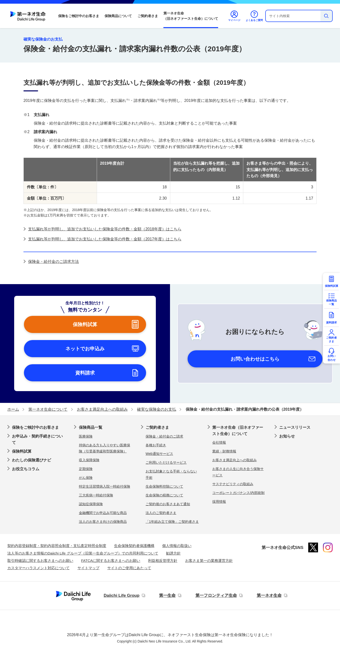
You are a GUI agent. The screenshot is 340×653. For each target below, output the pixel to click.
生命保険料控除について (164, 486)
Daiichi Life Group (121, 595)
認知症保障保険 (91, 504)
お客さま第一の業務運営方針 (209, 560)
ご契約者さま (148, 16)
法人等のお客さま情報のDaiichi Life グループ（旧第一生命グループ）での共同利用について (82, 553)
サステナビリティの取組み (232, 484)
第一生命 (167, 595)
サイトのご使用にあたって (129, 568)
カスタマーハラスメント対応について (38, 568)
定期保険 (86, 469)
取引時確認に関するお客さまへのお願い (40, 560)
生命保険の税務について (164, 495)
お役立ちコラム (25, 469)
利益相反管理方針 (162, 560)
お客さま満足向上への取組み (234, 460)
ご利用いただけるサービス (166, 462)
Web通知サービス (159, 454)
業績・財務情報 (224, 451)
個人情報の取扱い (176, 546)
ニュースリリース (294, 427)
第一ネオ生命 (269, 595)
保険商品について (118, 16)
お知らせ (287, 436)
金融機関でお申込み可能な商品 (103, 513)
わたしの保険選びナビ (31, 460)
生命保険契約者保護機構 (134, 546)
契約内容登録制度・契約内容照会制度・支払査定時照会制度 (56, 546)
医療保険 (86, 436)
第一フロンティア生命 (216, 595)
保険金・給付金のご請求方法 (53, 261)
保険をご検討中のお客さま (78, 16)
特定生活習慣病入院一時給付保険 (104, 486)
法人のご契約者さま (161, 513)
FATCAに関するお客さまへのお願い (110, 560)
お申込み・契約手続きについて (37, 439)
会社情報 (219, 442)
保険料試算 (22, 451)
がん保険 (86, 478)
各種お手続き (156, 445)
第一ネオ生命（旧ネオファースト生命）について (190, 16)
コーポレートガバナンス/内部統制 (238, 493)
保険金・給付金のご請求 (164, 436)
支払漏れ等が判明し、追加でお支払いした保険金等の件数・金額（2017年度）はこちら (104, 239)
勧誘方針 (173, 553)
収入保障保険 (89, 460)
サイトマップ (88, 568)
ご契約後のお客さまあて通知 (168, 504)
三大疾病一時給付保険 (96, 495)
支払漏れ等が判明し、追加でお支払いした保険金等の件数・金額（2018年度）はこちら (104, 229)
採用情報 (219, 501)
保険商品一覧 (90, 427)
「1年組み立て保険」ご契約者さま (172, 522)
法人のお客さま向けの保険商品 (103, 522)
